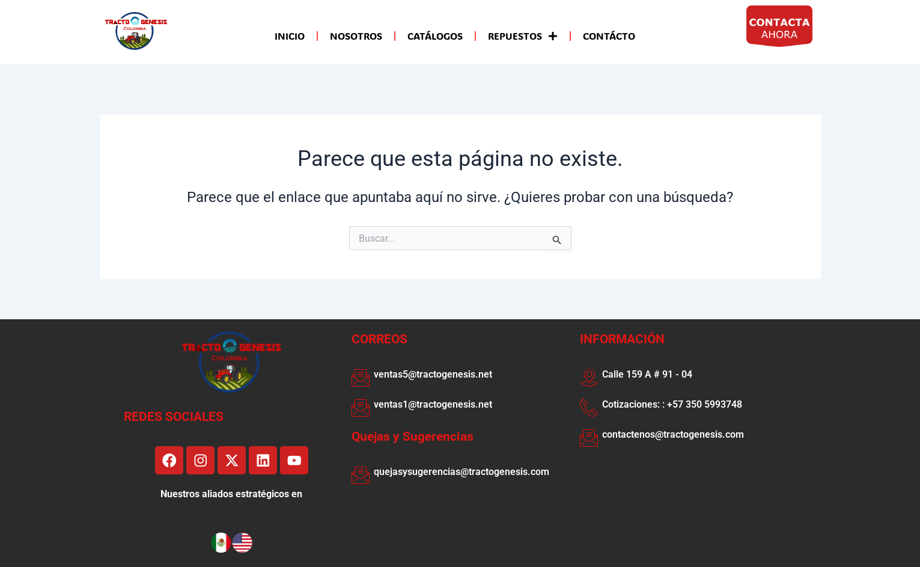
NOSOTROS (356, 35)
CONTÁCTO (609, 35)
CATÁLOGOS (435, 35)
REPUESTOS (523, 36)
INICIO (290, 35)
